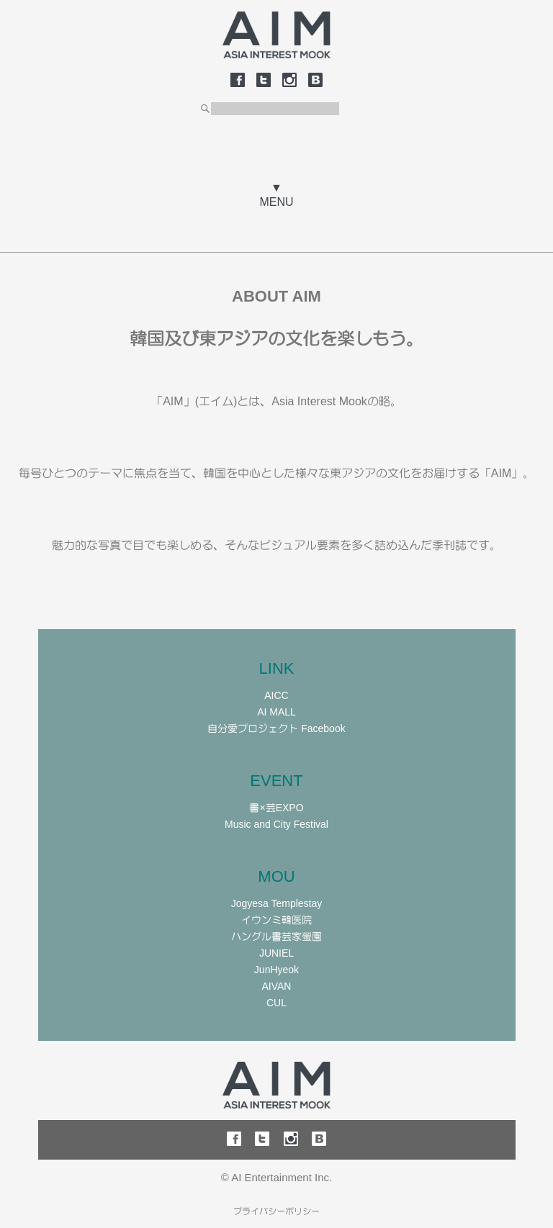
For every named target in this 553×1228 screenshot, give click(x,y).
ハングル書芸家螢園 (276, 936)
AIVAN (277, 986)
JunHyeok (276, 969)
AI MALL (276, 712)
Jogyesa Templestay (277, 903)
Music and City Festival (276, 824)
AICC (276, 695)
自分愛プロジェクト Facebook (276, 728)
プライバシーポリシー (276, 1211)
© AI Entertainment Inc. (276, 1177)
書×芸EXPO (276, 807)
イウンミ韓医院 (276, 920)
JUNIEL (276, 953)
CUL (276, 1002)
